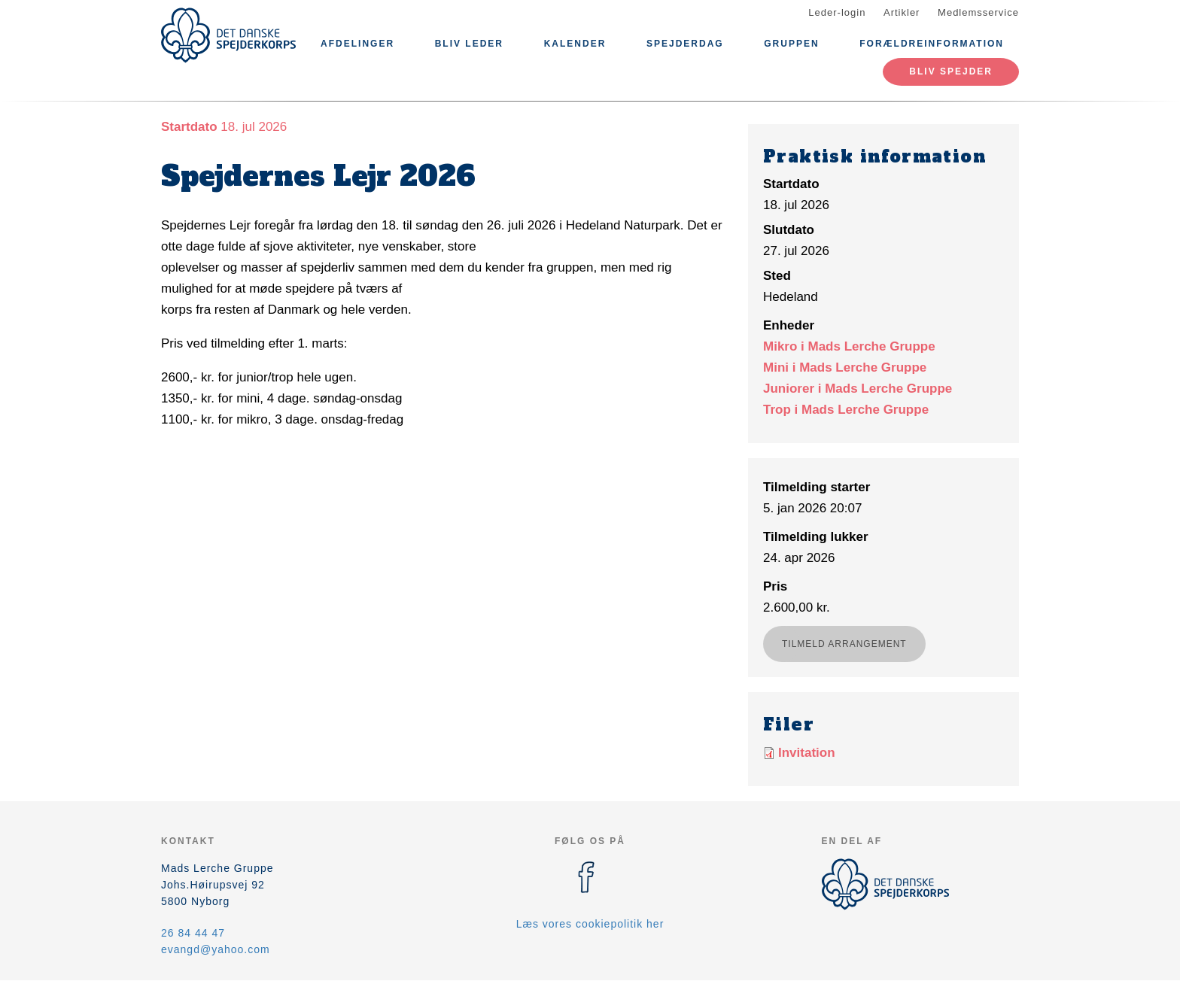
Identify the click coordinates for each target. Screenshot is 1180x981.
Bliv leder (469, 43)
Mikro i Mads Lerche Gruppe (849, 346)
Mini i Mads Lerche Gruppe (844, 367)
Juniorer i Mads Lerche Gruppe (857, 388)
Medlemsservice (978, 12)
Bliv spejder (951, 71)
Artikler (901, 12)
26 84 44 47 (193, 933)
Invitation (806, 753)
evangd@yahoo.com (215, 949)
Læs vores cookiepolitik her (590, 924)
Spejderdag (685, 43)
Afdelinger (357, 43)
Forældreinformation (931, 43)
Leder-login (836, 12)
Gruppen (791, 43)
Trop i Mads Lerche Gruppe (846, 409)
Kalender (575, 43)
